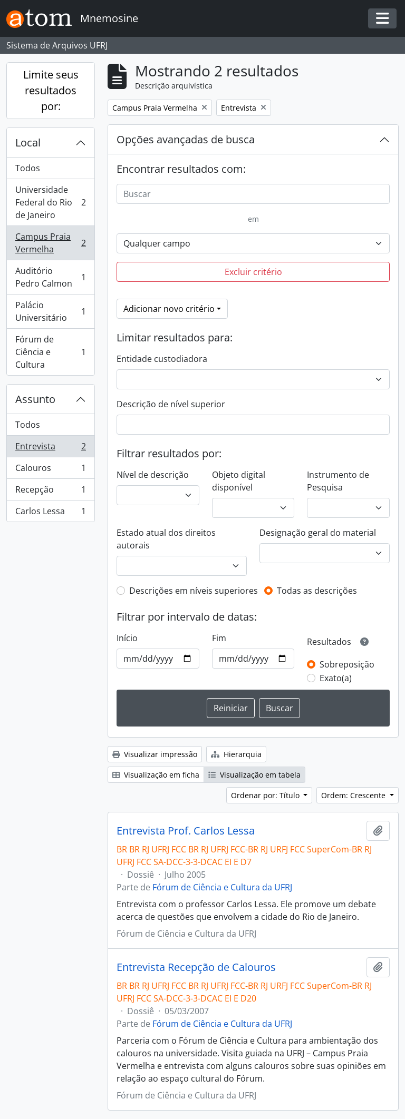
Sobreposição (347, 664)
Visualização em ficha (155, 775)
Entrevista (50, 448)
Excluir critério (253, 272)
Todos (27, 168)
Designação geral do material (317, 532)
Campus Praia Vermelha (50, 243)
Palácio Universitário (50, 311)
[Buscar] (253, 194)
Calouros (50, 470)
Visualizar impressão (154, 754)
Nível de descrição (153, 474)
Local (28, 142)
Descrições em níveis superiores (193, 590)
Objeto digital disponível (238, 481)
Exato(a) (336, 678)
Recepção (50, 491)
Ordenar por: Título (266, 795)
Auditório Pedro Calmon (50, 277)
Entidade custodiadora (162, 359)
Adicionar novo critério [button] (169, 309)
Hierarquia (236, 754)
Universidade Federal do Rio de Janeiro (50, 202)
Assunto (35, 399)
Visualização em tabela (254, 775)
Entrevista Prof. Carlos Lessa (186, 830)
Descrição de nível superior (171, 404)
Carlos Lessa (50, 513)
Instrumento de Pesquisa (338, 481)
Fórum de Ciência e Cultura (50, 351)
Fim (219, 638)
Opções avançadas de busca (186, 139)
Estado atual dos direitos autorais (166, 539)
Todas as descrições (317, 590)
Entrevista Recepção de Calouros (196, 967)
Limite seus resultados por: (51, 90)
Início (127, 638)
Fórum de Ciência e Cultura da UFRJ (222, 887)
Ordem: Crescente (354, 795)
